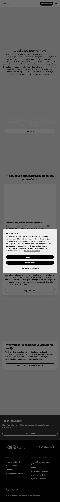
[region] (30, 251)
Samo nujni (30, 263)
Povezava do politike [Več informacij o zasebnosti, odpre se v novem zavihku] (32, 251)
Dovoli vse (30, 257)
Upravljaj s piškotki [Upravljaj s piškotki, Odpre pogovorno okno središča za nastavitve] (30, 268)
